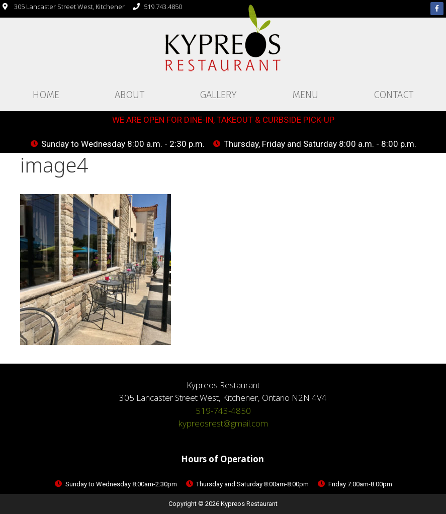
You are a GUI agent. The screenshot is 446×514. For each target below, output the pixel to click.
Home (46, 95)
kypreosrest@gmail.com (223, 423)
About (129, 95)
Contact (393, 95)
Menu (305, 95)
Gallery (218, 95)
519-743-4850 (223, 410)
